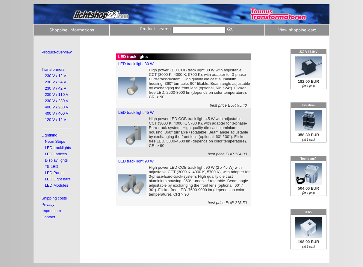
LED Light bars (58, 179)
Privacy (48, 204)
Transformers (53, 69)
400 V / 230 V (57, 107)
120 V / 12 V (55, 119)
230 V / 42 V (55, 88)
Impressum (51, 210)
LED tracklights (58, 147)
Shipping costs (54, 198)
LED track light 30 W (136, 64)
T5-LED (51, 166)
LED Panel (54, 173)
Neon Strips (55, 141)
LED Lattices (56, 154)
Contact (48, 217)
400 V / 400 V (57, 113)
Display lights (56, 160)
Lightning (50, 135)
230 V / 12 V (55, 75)
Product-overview (57, 52)
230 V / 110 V (57, 94)
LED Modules (56, 185)
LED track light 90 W (136, 161)
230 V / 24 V (55, 82)
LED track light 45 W (136, 112)
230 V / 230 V (57, 101)
